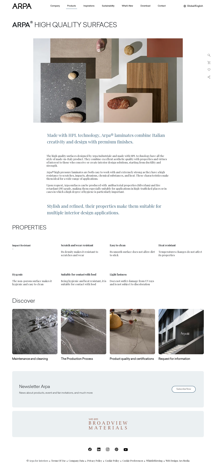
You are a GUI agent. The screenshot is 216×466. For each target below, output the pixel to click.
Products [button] (71, 6)
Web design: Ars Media (177, 460)
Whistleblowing (154, 460)
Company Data (76, 460)
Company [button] (55, 6)
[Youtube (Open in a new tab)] (125, 449)
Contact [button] (162, 6)
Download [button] (145, 6)
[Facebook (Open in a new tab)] (90, 449)
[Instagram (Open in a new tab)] (107, 449)
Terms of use (58, 460)
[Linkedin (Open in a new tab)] (98, 449)
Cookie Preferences (132, 460)
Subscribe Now (183, 389)
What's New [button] (127, 6)
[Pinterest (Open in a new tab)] (116, 449)
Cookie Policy (112, 460)
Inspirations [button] (88, 6)
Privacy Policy (94, 460)
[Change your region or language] (193, 6)
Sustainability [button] (108, 6)
